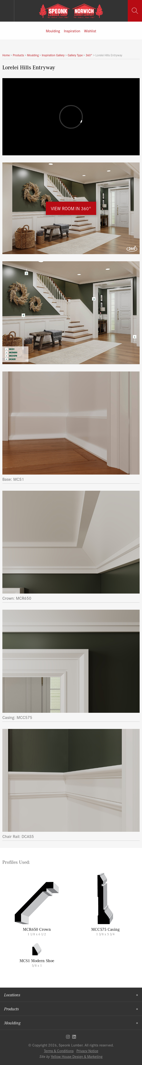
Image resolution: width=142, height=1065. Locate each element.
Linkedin (74, 1037)
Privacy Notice (87, 1050)
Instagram (68, 1037)
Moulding (53, 30)
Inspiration (72, 30)
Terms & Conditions (59, 1050)
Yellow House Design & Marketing (77, 1056)
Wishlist (90, 30)
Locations (12, 995)
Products (11, 1009)
